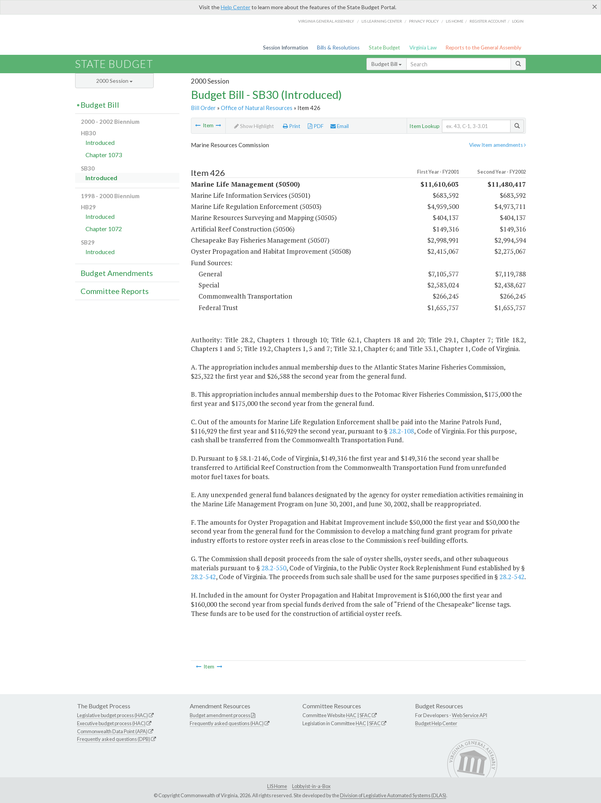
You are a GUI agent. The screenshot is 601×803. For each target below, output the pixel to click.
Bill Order (203, 107)
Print (291, 126)
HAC (351, 715)
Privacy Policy (424, 21)
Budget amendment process (220, 715)
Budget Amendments (116, 273)
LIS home (454, 21)
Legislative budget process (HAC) (112, 715)
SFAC (365, 715)
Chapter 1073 (103, 154)
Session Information (285, 47)
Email (339, 126)
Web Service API (469, 715)
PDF (315, 126)
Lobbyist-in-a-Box (311, 786)
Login (518, 21)
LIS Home (277, 786)
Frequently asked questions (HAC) (227, 723)
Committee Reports (114, 291)
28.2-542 (203, 576)
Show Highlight (254, 126)
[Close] (595, 6)
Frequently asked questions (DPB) (113, 739)
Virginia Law (423, 47)
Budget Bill (386, 64)
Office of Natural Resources (256, 107)
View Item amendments (497, 145)
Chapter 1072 (103, 228)
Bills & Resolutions (338, 47)
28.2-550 (273, 567)
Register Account (488, 21)
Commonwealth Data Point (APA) (112, 731)
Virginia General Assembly (326, 21)
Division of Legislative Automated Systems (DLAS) (393, 795)
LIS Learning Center (381, 21)
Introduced (100, 142)
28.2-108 (401, 431)
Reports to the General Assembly (483, 47)
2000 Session (114, 80)
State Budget (384, 47)
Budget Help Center (436, 723)
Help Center (235, 7)
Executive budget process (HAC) (111, 723)
